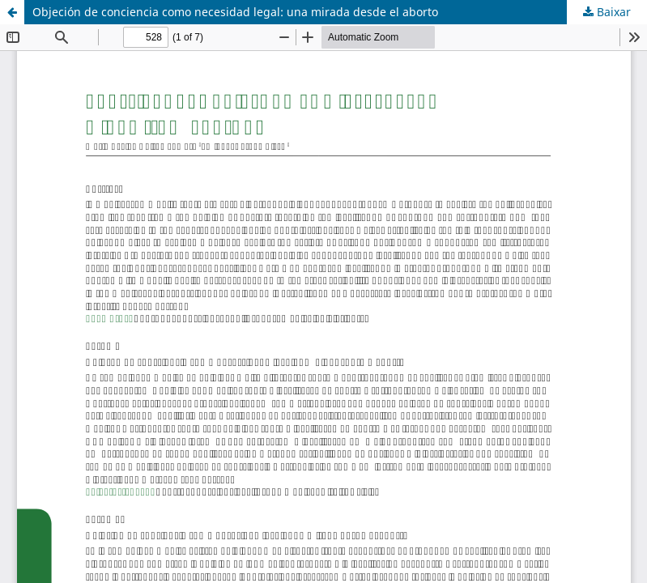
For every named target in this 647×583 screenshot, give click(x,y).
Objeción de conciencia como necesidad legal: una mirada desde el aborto (235, 11)
